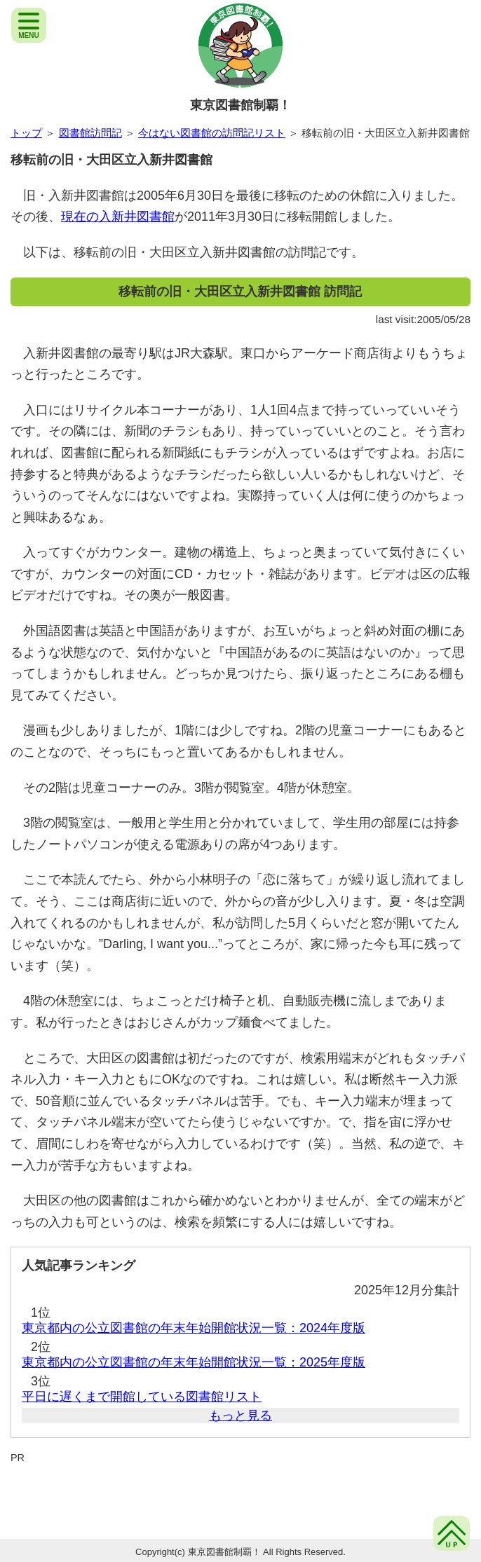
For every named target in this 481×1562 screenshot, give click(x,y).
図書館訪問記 (90, 133)
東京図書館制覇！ (240, 105)
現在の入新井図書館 (118, 217)
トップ (26, 133)
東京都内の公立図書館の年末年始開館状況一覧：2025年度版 (193, 1362)
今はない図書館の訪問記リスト (211, 133)
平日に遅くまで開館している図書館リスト (142, 1397)
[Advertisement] (240, 1494)
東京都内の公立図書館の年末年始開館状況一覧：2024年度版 (193, 1328)
